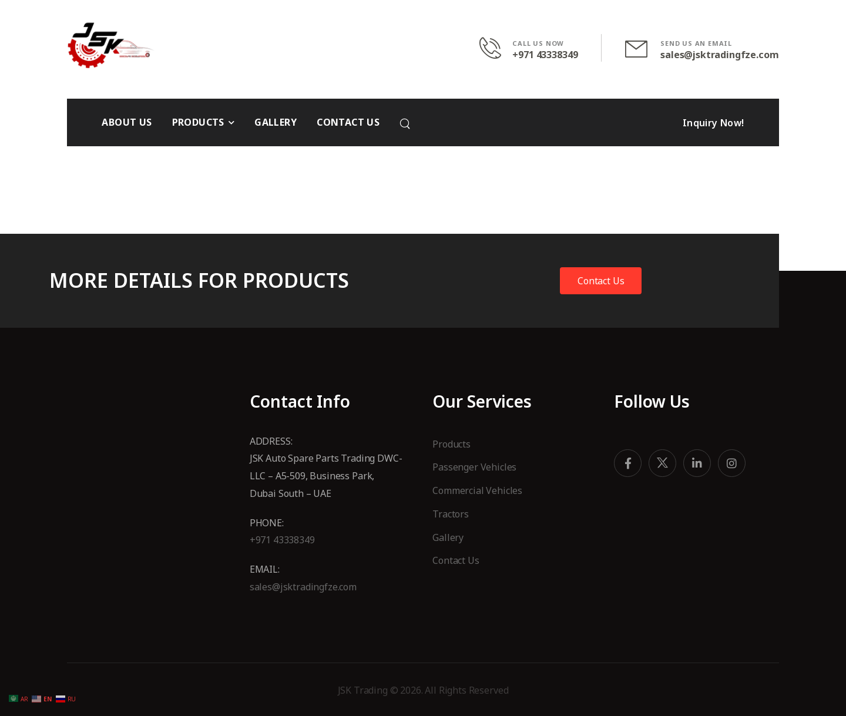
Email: (265, 569)
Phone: (267, 522)
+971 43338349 (545, 54)
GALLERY (275, 122)
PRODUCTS (198, 122)
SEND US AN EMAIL (696, 43)
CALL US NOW (538, 43)
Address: (272, 441)
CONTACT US (348, 122)
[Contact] (496, 48)
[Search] (406, 123)
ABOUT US (127, 122)
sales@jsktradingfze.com (719, 54)
